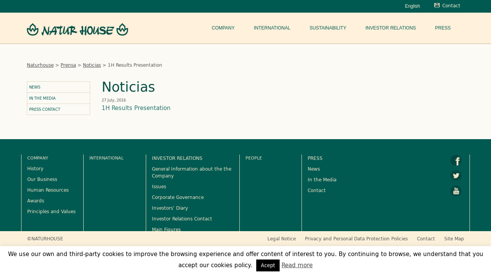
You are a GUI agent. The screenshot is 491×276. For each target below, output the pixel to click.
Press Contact (44, 109)
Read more (297, 265)
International (272, 28)
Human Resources (48, 189)
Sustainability (328, 28)
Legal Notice (281, 238)
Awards (35, 200)
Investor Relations (391, 28)
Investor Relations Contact (182, 218)
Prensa (68, 64)
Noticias (92, 64)
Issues (159, 186)
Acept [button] (268, 265)
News (34, 87)
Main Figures (166, 229)
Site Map (454, 238)
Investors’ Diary (170, 207)
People (254, 157)
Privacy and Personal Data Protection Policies (356, 238)
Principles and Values (51, 211)
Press (443, 28)
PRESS (315, 157)
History (35, 168)
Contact (317, 190)
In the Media (42, 98)
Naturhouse (40, 64)
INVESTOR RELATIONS (177, 157)
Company (223, 28)
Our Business (42, 179)
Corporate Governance (178, 197)
